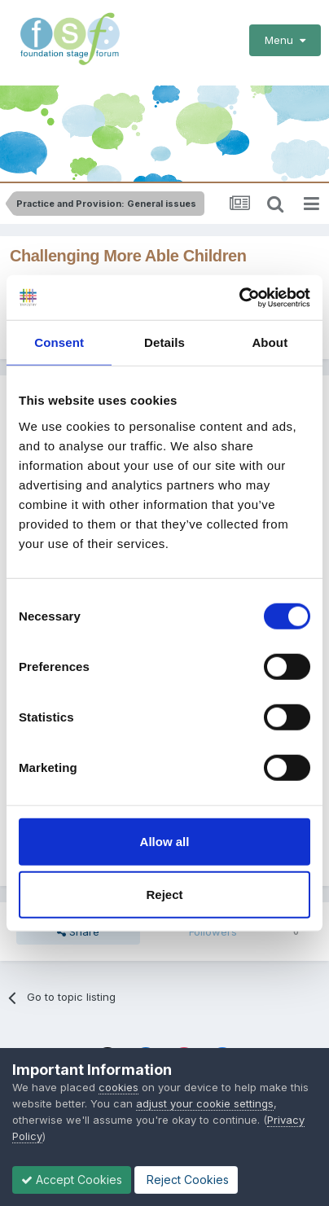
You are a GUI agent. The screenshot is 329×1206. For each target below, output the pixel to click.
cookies (118, 1087)
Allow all (165, 841)
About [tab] (269, 342)
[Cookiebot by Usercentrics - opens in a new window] (239, 297)
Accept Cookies (71, 1179)
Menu (285, 39)
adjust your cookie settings (205, 1103)
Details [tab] (164, 342)
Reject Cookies (186, 1179)
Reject (164, 894)
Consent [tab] (59, 342)
